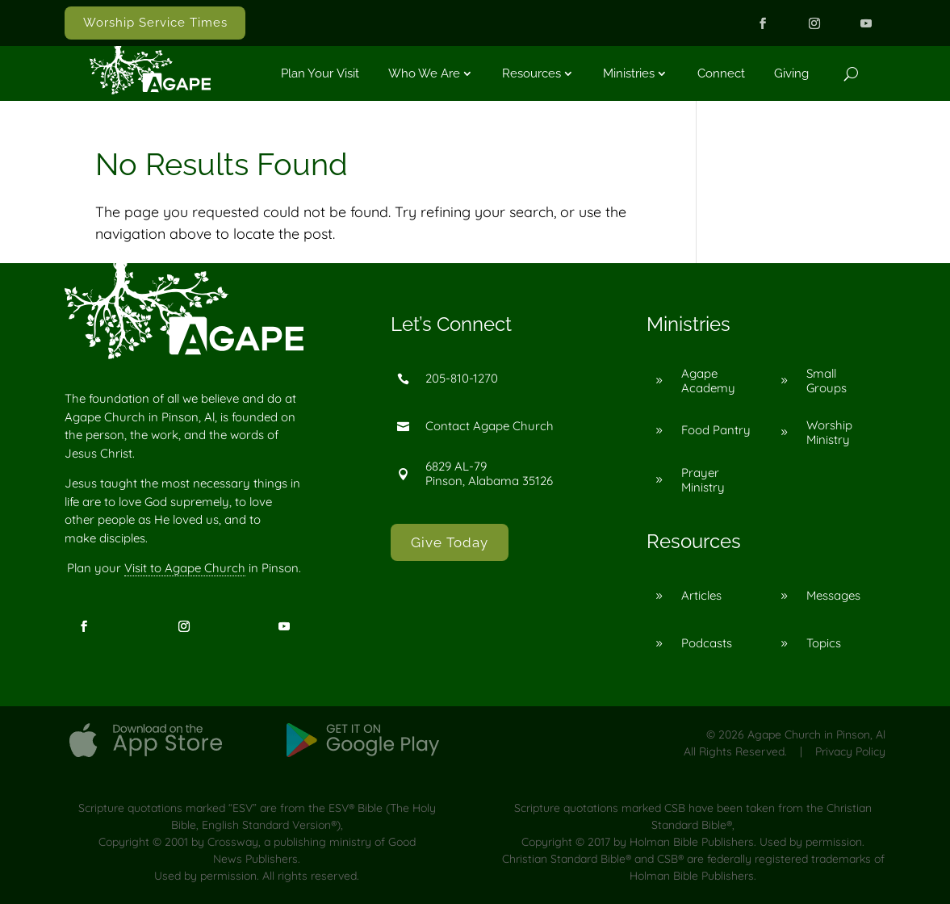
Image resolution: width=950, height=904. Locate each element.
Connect (721, 73)
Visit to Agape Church (184, 567)
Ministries (629, 73)
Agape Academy (708, 381)
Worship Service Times (155, 22)
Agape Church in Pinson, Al (816, 734)
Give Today (449, 542)
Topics (823, 643)
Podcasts (706, 643)
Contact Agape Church (489, 425)
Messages (833, 595)
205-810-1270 (461, 378)
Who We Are (424, 73)
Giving (791, 73)
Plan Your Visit (320, 73)
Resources (531, 73)
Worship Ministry (829, 432)
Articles (701, 595)
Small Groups (826, 381)
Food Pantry (716, 429)
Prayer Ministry (703, 480)
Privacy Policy (850, 751)
